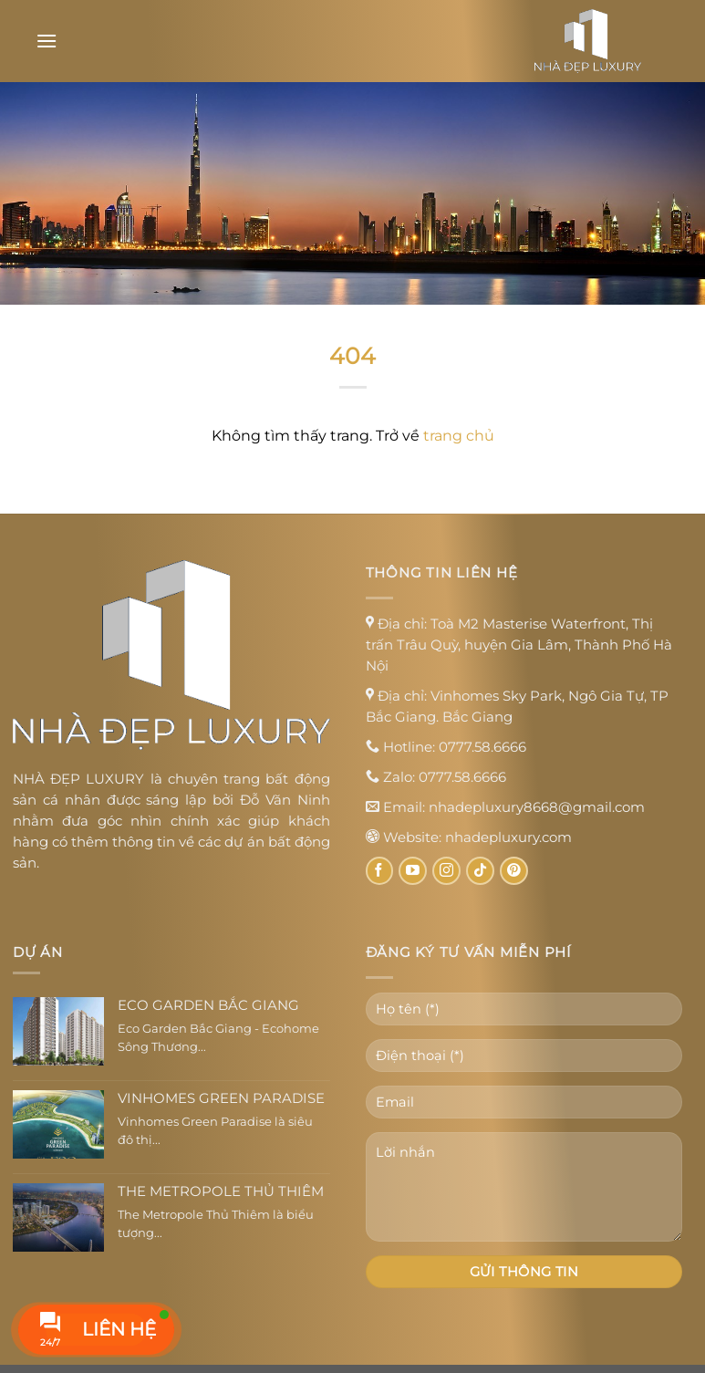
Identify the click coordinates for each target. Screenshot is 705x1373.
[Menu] (46, 40)
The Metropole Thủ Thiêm (221, 1191)
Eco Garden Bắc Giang (208, 1005)
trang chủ (458, 435)
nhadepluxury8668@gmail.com (537, 807)
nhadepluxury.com (508, 837)
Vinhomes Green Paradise (221, 1098)
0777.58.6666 (482, 746)
